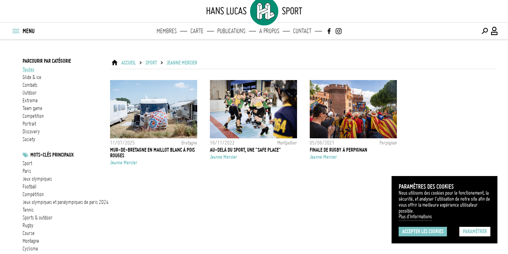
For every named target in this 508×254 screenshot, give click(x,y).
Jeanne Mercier (182, 63)
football (29, 186)
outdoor (30, 93)
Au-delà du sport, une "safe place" (245, 150)
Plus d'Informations (415, 216)
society (29, 139)
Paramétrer (475, 231)
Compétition (33, 194)
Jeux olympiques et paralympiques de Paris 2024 (66, 202)
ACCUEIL (128, 63)
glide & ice (32, 77)
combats (30, 85)
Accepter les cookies (422, 231)
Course (29, 233)
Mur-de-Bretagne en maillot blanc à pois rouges (152, 152)
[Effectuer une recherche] (485, 31)
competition (33, 116)
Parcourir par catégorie (47, 61)
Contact (302, 31)
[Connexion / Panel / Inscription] (495, 31)
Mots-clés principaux (52, 155)
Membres (167, 31)
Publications (231, 31)
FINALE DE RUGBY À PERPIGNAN (338, 150)
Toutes (28, 69)
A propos (269, 31)
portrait (29, 124)
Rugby (28, 225)
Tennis (28, 210)
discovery (31, 131)
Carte (197, 31)
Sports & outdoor (38, 217)
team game (32, 108)
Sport (27, 163)
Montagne (31, 241)
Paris (27, 171)
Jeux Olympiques (37, 179)
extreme (30, 100)
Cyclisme (30, 249)
